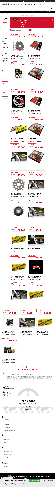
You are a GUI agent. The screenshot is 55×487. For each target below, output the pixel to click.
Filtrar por (5, 19)
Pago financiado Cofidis (7, 451)
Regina (4, 56)
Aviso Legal (5, 437)
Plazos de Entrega (6, 427)
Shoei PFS (5, 459)
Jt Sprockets (5, 55)
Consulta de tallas (6, 425)
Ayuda (24, 1)
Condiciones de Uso (6, 439)
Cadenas (4, 38)
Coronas (4, 41)
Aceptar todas (35, 480)
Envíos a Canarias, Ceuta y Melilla (9, 430)
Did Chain (4, 53)
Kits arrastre (5, 24)
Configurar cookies (48, 480)
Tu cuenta (47, 1)
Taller (15, 1)
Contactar (5, 466)
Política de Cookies (6, 442)
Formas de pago (6, 424)
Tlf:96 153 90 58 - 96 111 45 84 (29, 410)
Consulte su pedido (6, 421)
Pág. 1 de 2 (12, 29)
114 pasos (4, 70)
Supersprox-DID (5, 61)
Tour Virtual (5, 468)
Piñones (4, 43)
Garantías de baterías (7, 457)
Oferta (4, 83)
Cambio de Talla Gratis (7, 454)
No (30, 29)
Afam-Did (4, 51)
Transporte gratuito (7, 422)
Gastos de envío (6, 419)
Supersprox (5, 58)
